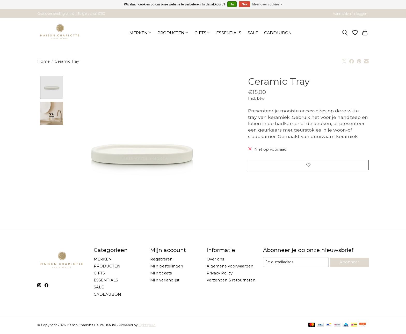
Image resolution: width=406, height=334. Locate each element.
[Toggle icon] (345, 32)
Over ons (215, 259)
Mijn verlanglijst (164, 280)
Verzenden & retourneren (231, 280)
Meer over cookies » (267, 4)
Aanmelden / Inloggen (350, 14)
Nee (244, 4)
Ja (232, 4)
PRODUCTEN (107, 266)
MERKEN (103, 259)
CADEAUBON (278, 32)
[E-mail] (296, 262)
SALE (253, 32)
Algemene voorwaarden (230, 266)
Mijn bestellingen (166, 266)
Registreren (161, 259)
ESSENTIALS (228, 32)
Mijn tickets (161, 273)
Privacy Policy (220, 273)
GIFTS (99, 273)
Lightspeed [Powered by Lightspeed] (147, 325)
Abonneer (349, 262)
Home (43, 61)
